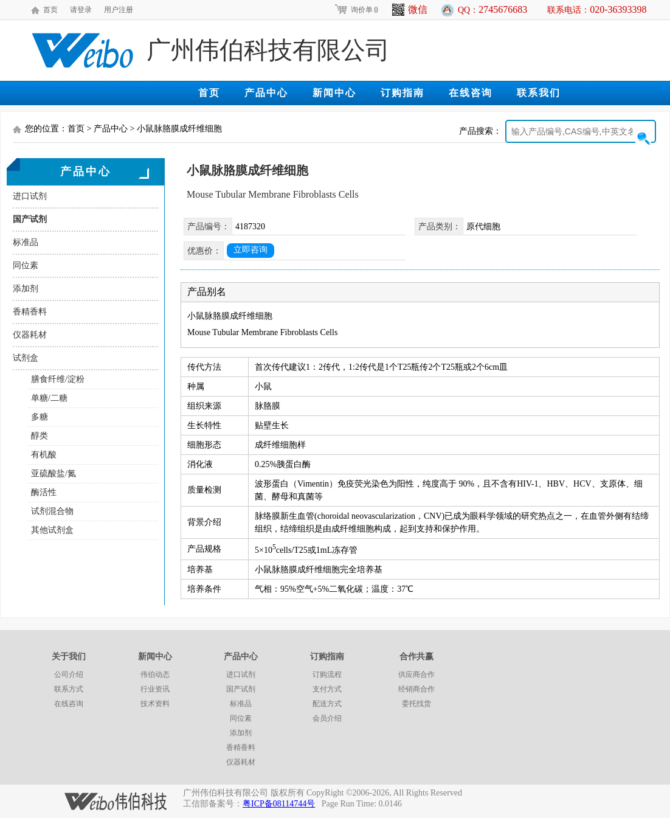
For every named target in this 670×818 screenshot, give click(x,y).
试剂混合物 (52, 511)
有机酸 (44, 454)
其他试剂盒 (52, 530)
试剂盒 (25, 357)
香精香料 (30, 311)
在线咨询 (470, 93)
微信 (409, 10)
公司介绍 (68, 674)
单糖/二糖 (49, 398)
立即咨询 (250, 249)
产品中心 (266, 93)
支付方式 (327, 689)
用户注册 (118, 9)
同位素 (25, 265)
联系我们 (539, 93)
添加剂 (25, 288)
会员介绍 (327, 718)
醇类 (39, 435)
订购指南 (402, 93)
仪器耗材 (30, 334)
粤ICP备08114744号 (279, 803)
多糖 (39, 416)
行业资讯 (155, 689)
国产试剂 (30, 219)
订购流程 (327, 674)
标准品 (25, 242)
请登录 (81, 9)
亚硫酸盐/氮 (53, 473)
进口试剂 (30, 196)
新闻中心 (334, 93)
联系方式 (68, 689)
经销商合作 (416, 689)
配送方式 (327, 703)
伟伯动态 (155, 674)
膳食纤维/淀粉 (58, 379)
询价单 (356, 9)
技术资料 (155, 703)
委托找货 (416, 703)
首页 (50, 9)
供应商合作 (416, 674)
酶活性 (44, 492)
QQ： (492, 9)
